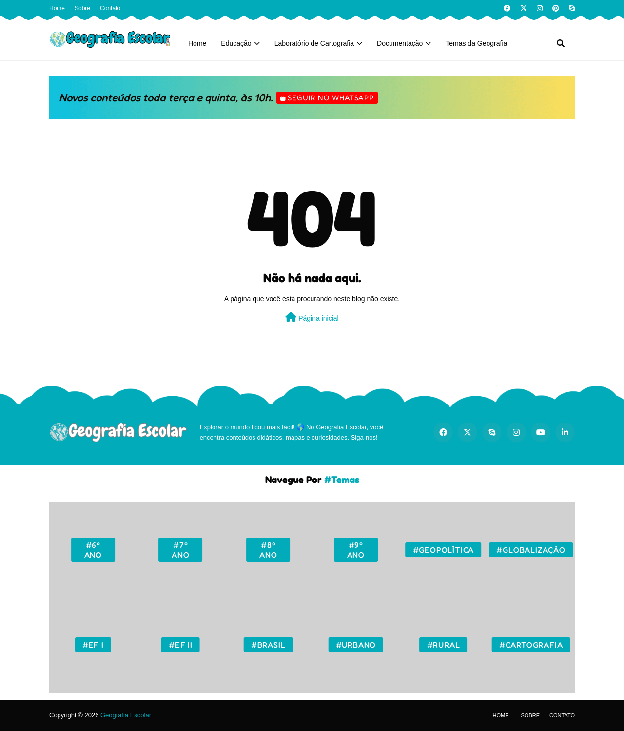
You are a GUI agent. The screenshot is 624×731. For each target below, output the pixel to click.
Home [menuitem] (197, 43)
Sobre (82, 8)
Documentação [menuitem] (400, 43)
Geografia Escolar (125, 715)
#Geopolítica (443, 550)
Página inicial (311, 317)
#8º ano (268, 549)
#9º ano (356, 549)
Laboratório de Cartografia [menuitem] (314, 43)
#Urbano (356, 645)
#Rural (443, 645)
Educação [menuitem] (236, 43)
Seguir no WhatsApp (331, 97)
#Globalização (530, 550)
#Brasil (268, 645)
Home (57, 8)
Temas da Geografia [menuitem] (476, 43)
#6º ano (93, 549)
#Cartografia (531, 645)
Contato (110, 8)
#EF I (93, 645)
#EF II (181, 645)
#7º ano (180, 549)
